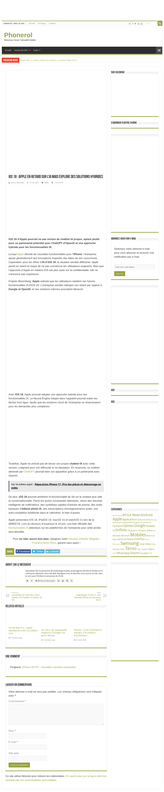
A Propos (42, 23)
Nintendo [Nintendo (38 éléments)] (122, 539)
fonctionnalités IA (18, 336)
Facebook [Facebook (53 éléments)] (118, 526)
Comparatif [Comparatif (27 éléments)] (126, 522)
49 (18, 749)
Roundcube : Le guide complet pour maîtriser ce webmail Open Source (49, 60)
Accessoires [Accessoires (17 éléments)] (117, 516)
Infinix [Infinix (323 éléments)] (121, 530)
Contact (52, 23)
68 (22, 730)
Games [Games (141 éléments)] (128, 526)
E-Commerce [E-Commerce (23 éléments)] (145, 522)
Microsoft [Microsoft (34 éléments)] (125, 535)
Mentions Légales (9, 698)
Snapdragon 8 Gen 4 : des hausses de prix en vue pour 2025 (85, 405)
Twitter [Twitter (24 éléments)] (144, 549)
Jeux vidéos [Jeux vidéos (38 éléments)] (147, 530)
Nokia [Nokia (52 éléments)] (130, 539)
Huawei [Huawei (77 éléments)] (150, 525)
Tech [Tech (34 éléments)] (122, 549)
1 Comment (58, 83)
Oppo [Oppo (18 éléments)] (147, 539)
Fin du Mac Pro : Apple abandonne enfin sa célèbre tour (23, 440)
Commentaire (17, 510)
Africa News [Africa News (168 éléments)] (131, 515)
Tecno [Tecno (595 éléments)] (131, 548)
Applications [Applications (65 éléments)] (130, 519)
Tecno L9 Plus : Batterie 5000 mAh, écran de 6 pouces (17, 755)
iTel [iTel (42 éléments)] (139, 530)
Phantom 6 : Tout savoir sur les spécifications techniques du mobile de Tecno (27, 718)
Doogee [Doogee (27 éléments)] (135, 522)
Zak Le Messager (17, 83)
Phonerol (18, 35)
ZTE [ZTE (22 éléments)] (150, 553)
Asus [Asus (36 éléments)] (148, 519)
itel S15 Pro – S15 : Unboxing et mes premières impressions (58, 721)
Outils (35, 50)
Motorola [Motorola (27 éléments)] (150, 535)
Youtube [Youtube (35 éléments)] (144, 553)
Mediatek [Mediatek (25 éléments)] (116, 535)
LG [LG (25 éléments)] (154, 530)
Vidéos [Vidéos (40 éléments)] (151, 549)
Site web (14, 562)
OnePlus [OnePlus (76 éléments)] (139, 539)
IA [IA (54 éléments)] (114, 530)
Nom (12, 539)
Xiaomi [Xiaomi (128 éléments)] (135, 553)
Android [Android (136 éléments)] (147, 515)
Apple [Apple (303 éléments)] (117, 519)
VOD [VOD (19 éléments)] (114, 553)
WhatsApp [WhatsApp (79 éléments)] (123, 553)
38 (16, 760)
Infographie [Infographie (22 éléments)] (132, 531)
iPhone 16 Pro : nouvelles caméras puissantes (49, 476)
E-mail (13, 551)
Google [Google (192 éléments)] (139, 526)
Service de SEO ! (21, 50)
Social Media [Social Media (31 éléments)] (145, 544)
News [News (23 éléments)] (115, 539)
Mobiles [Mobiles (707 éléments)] (138, 534)
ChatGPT (29, 280)
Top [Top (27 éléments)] (139, 549)
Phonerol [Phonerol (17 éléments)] (116, 544)
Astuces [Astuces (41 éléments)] (141, 519)
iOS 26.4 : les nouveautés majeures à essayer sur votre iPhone (54, 442)
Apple (46, 83)
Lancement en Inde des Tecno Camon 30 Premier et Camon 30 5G (27, 405)
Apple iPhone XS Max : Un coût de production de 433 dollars (59, 734)
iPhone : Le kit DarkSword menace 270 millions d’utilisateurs (87, 442)
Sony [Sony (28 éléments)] (153, 544)
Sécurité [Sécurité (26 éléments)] (116, 549)
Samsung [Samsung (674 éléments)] (129, 543)
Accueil (32, 23)
